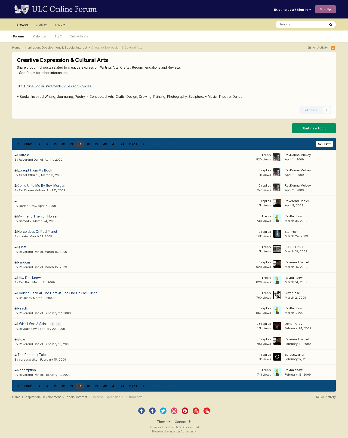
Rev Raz (25, 282)
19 (96, 143)
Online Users (79, 36)
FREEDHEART (294, 247)
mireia (23, 236)
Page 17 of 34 (164, 143)
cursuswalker (28, 359)
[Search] (301, 24)
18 (88, 143)
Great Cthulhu (29, 175)
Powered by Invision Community (174, 431)
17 (79, 143)
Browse (22, 27)
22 (122, 143)
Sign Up (325, 9)
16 (71, 143)
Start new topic (314, 128)
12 (38, 143)
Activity (41, 24)
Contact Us (183, 421)
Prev (28, 143)
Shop (60, 24)
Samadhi (25, 221)
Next (133, 143)
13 (46, 143)
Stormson (292, 231)
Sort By (324, 143)
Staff (58, 36)
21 (113, 143)
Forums (19, 36)
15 (63, 143)
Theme (163, 421)
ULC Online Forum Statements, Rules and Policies (54, 86)
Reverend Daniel (31, 159)
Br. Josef (25, 298)
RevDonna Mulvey (298, 155)
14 (55, 143)
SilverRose (292, 293)
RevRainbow (294, 216)
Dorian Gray (27, 206)
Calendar (39, 36)
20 (105, 143)
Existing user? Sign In (292, 9)
